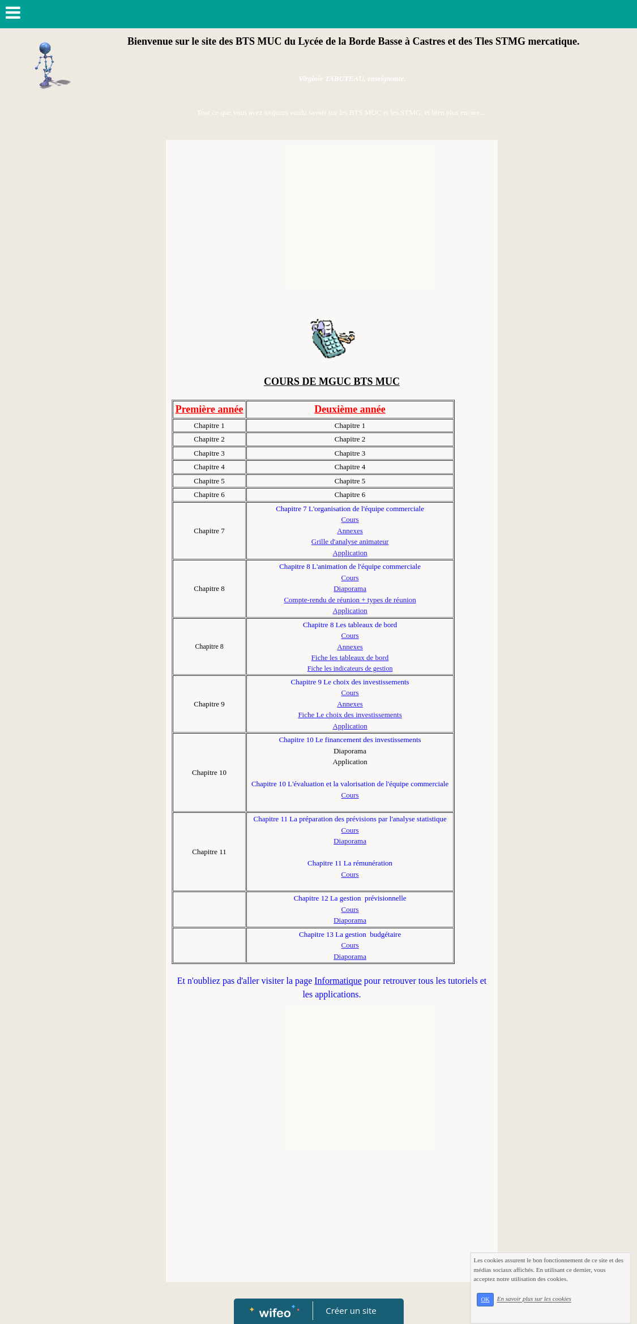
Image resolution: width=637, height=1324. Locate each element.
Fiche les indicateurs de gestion (350, 668)
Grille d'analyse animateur (350, 541)
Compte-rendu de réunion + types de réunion (350, 599)
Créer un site (351, 1310)
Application (349, 553)
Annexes (350, 530)
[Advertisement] (331, 230)
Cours (350, 519)
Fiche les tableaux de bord (349, 657)
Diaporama (350, 588)
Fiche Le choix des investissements (349, 714)
